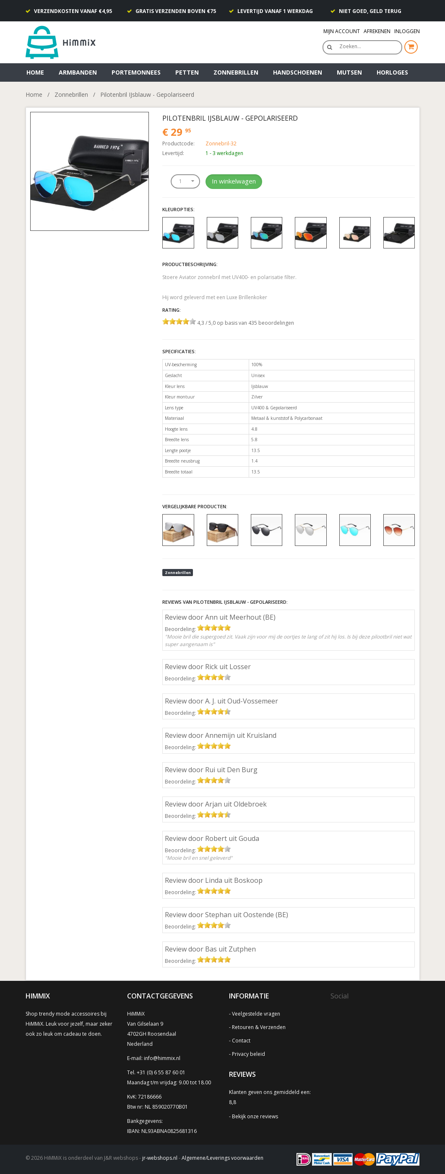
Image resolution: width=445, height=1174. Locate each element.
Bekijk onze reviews (255, 1116)
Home (35, 72)
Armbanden (78, 72)
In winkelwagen (234, 181)
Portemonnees (136, 72)
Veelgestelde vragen (256, 1013)
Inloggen (407, 31)
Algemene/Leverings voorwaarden (222, 1157)
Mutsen (349, 72)
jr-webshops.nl (159, 1157)
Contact (241, 1040)
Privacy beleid (248, 1054)
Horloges (392, 72)
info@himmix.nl (162, 1058)
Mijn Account (341, 31)
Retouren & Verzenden (259, 1027)
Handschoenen (297, 72)
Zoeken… (350, 46)
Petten (187, 72)
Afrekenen (377, 31)
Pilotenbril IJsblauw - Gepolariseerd (147, 94)
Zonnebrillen (235, 72)
